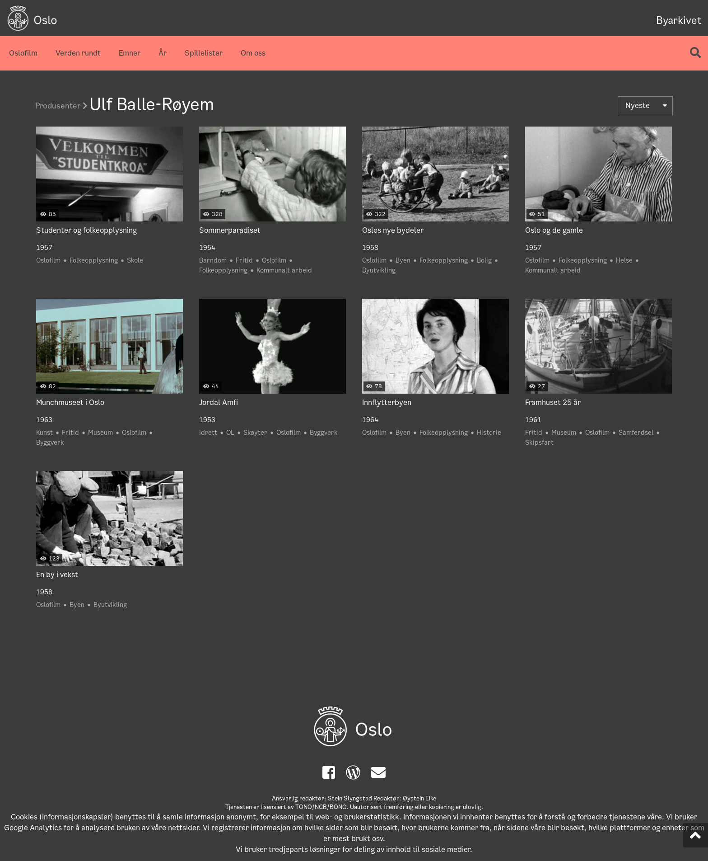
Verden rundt (78, 53)
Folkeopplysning (94, 260)
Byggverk (50, 442)
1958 (370, 247)
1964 (370, 419)
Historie (489, 432)
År (162, 53)
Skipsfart (539, 442)
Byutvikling (379, 270)
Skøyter (255, 432)
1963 (44, 419)
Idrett (208, 432)
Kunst (44, 432)
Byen (403, 260)
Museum (100, 432)
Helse (624, 260)
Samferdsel (636, 432)
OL (230, 432)
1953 (207, 419)
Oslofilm (23, 53)
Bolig (484, 260)
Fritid (244, 260)
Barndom (213, 260)
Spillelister (204, 53)
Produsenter (61, 105)
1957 (44, 247)
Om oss (253, 53)
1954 (207, 247)
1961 (533, 419)
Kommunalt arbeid (284, 270)
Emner (129, 53)
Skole (135, 260)
